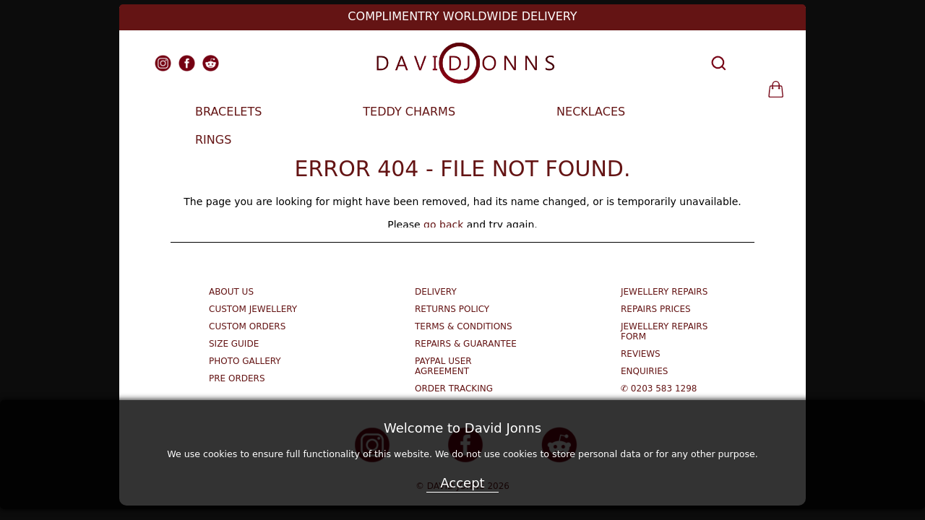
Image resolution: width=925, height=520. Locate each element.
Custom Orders (247, 326)
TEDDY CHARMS (409, 111)
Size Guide (234, 344)
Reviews (641, 354)
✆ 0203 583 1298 (659, 389)
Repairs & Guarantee (466, 344)
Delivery (436, 292)
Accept (462, 482)
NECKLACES (590, 111)
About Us (231, 292)
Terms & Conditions (463, 326)
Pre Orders (237, 378)
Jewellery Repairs (664, 292)
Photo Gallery (245, 361)
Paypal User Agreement (443, 366)
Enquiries (644, 371)
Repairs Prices (656, 309)
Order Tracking (454, 389)
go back (443, 224)
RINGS (213, 140)
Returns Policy (452, 309)
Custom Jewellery (253, 309)
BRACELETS (228, 111)
